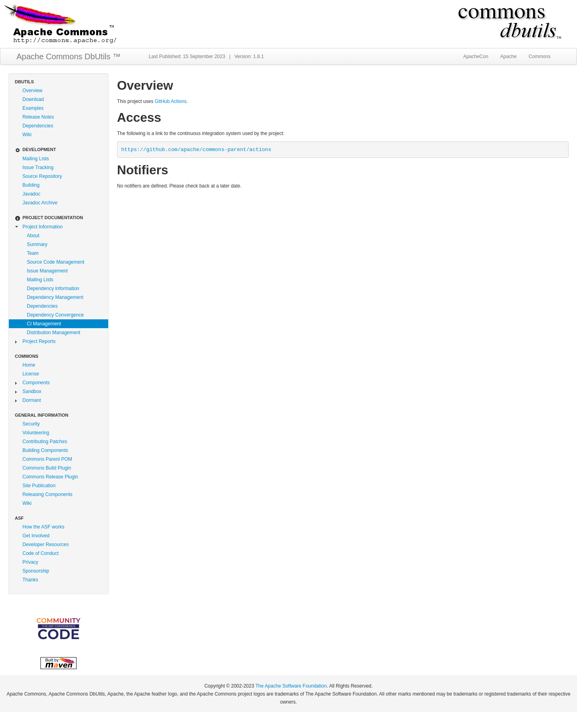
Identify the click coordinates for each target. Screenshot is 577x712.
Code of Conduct (40, 553)
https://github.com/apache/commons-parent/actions (196, 150)
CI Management (44, 324)
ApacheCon (475, 56)
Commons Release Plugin (50, 477)
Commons (540, 56)
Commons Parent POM (47, 459)
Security (31, 424)
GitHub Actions (170, 101)
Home (28, 365)
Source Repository (42, 176)
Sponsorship (35, 571)
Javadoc (31, 194)
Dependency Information (53, 288)
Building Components (45, 450)
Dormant (31, 400)
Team (32, 253)
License (30, 374)
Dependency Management (55, 297)
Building (31, 185)
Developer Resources (45, 544)
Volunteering (35, 433)
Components (36, 382)
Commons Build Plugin (46, 468)
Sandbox (31, 391)
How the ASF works (43, 527)
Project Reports (39, 341)
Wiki (27, 134)
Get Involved (35, 536)
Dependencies (37, 126)
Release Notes (38, 117)
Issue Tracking (37, 167)
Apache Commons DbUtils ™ (68, 56)
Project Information (42, 227)
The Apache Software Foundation (291, 686)
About (33, 235)
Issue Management (47, 271)
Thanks (30, 580)
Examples (33, 108)
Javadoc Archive (39, 203)
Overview (32, 90)
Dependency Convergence (55, 315)
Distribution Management (53, 332)
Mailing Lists (35, 158)
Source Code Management (55, 262)
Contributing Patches (44, 441)
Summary (37, 244)
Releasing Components (47, 494)
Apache (508, 56)
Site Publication (39, 485)
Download (33, 99)
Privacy (30, 562)
